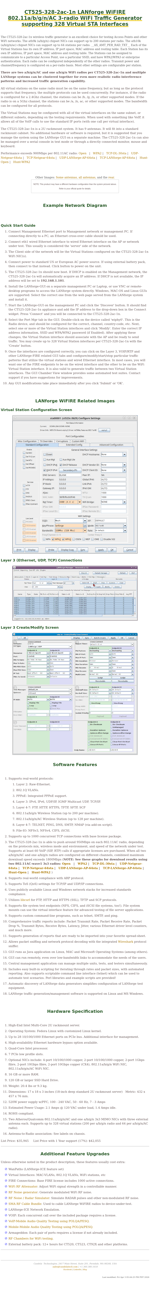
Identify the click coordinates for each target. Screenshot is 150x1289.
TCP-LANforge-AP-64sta (117, 157)
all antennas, (87, 177)
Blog (85, 1270)
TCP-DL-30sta (116, 153)
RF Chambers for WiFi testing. (31, 1238)
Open (82, 153)
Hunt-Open (17, 872)
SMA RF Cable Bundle (25, 1204)
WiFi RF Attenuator (23, 1186)
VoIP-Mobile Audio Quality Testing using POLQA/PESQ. (49, 1221)
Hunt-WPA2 (21, 162)
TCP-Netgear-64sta (41, 157)
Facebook (67, 1270)
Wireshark (125, 941)
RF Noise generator (23, 1192)
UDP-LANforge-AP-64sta (77, 157)
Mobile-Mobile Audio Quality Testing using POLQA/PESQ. (51, 1227)
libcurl (25, 900)
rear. (111, 177)
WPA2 (97, 153)
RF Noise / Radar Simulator (29, 1198)
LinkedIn (77, 1270)
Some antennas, (67, 177)
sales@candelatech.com (64, 1267)
